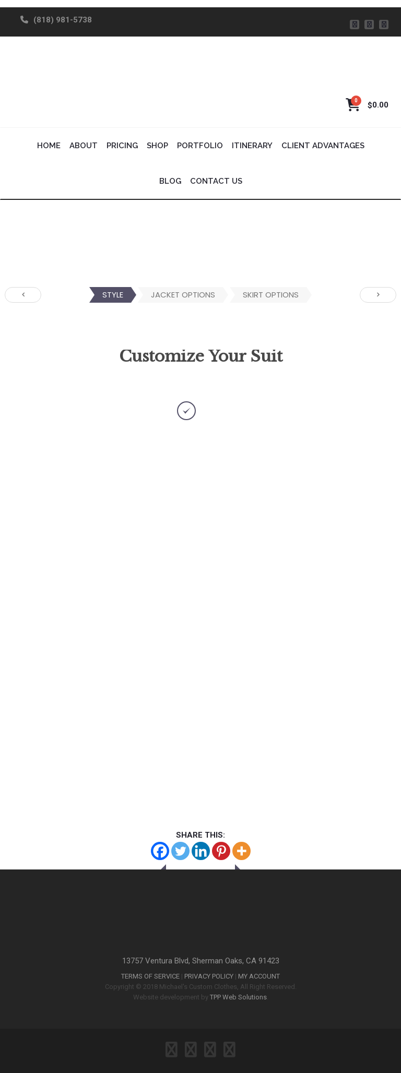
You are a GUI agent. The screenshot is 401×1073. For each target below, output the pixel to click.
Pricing (122, 145)
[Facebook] (160, 851)
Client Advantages (322, 145)
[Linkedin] (201, 851)
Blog (170, 181)
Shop (157, 145)
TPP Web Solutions (238, 997)
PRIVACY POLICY (208, 976)
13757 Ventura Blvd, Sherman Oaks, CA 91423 (200, 960)
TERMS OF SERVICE (150, 976)
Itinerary (252, 145)
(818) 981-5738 (62, 20)
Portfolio (200, 145)
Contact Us (216, 181)
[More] (241, 851)
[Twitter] (180, 851)
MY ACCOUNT (259, 976)
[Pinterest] (221, 851)
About (83, 145)
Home (49, 145)
